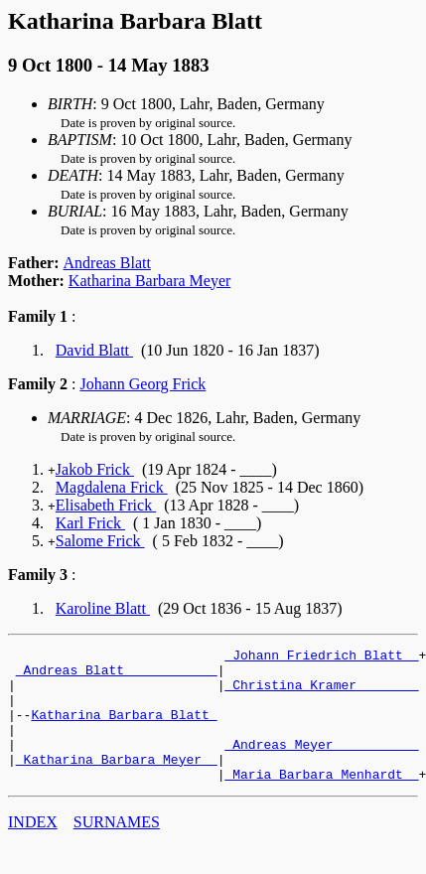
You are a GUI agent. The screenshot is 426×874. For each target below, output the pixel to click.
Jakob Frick (95, 469)
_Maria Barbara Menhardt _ (321, 800)
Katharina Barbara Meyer (149, 280)
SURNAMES (116, 848)
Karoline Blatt (103, 608)
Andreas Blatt (107, 262)
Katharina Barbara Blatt (123, 729)
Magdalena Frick (112, 487)
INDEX (33, 848)
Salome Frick (100, 540)
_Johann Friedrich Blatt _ (321, 657)
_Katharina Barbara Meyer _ (116, 783)
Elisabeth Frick (106, 505)
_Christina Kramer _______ (321, 693)
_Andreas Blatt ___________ (116, 675)
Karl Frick (90, 522)
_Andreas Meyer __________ (321, 765)
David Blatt (94, 350)
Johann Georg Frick (142, 383)
